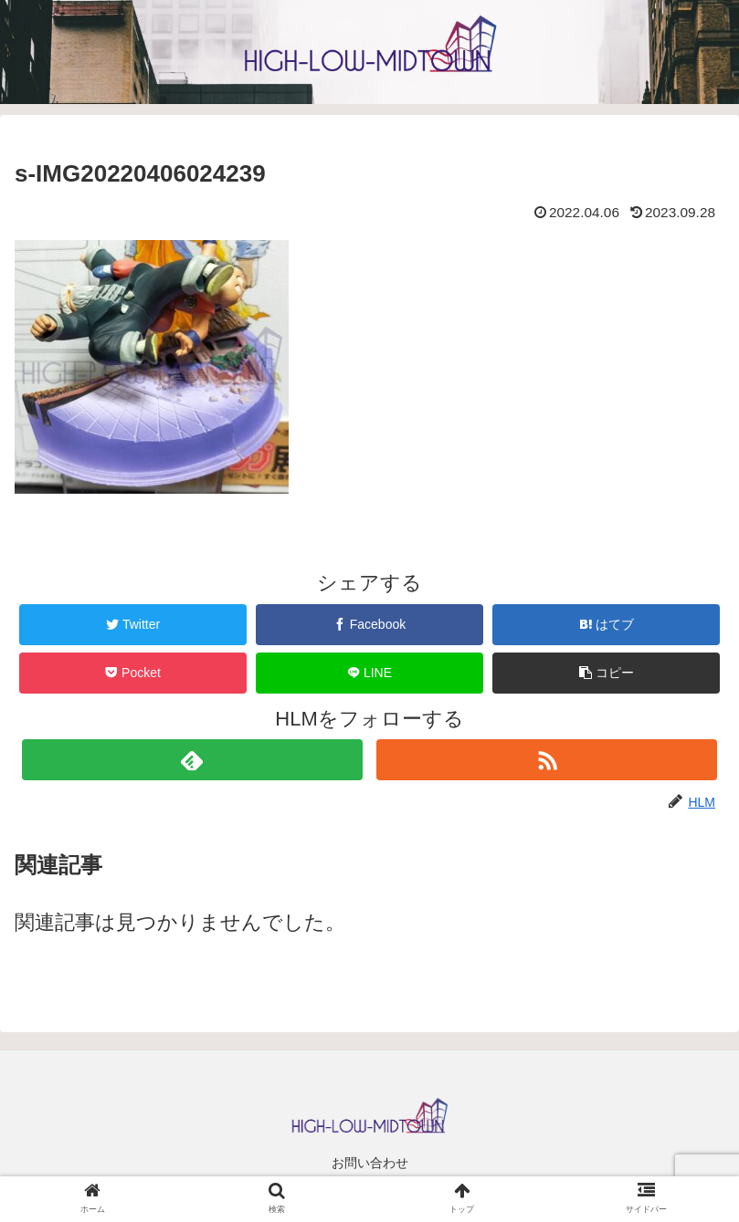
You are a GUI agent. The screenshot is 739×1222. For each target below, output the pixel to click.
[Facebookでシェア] (369, 624)
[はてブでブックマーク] (606, 624)
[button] (606, 673)
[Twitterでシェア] (133, 624)
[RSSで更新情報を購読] (546, 759)
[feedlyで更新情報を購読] (192, 759)
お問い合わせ (370, 1162)
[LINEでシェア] (369, 673)
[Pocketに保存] (133, 673)
